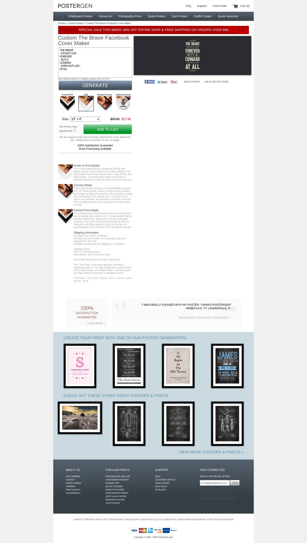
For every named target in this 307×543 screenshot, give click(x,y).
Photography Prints (130, 16)
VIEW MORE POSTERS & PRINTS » (211, 452)
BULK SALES (161, 486)
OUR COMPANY (73, 476)
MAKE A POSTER (192, 82)
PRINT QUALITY (73, 490)
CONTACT (70, 480)
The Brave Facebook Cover (109, 23)
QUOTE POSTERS (114, 486)
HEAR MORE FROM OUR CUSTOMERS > (204, 317)
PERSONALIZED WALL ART (118, 476)
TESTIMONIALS (73, 493)
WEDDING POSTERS (115, 500)
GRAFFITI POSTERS (115, 490)
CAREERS (70, 486)
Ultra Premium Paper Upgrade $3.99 (68, 129)
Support (202, 5)
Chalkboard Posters (80, 16)
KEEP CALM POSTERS (116, 496)
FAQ (188, 5)
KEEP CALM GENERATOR (220, 519)
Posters (62, 23)
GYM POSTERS (113, 503)
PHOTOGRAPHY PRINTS (117, 493)
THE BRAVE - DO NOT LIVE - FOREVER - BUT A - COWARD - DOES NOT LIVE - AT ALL (95, 62)
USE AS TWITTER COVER (216, 82)
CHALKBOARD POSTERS (117, 480)
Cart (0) (245, 5)
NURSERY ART (112, 483)
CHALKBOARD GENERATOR (138, 519)
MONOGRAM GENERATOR (191, 519)
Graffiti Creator (203, 16)
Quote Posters (157, 16)
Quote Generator (228, 16)
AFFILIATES (160, 490)
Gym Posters (180, 16)
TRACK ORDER (162, 483)
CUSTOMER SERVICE (165, 480)
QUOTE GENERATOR (165, 519)
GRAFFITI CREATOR (84, 519)
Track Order (219, 5)
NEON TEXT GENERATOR (109, 519)
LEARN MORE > (96, 323)
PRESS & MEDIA (73, 483)
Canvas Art (105, 16)
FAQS (157, 476)
